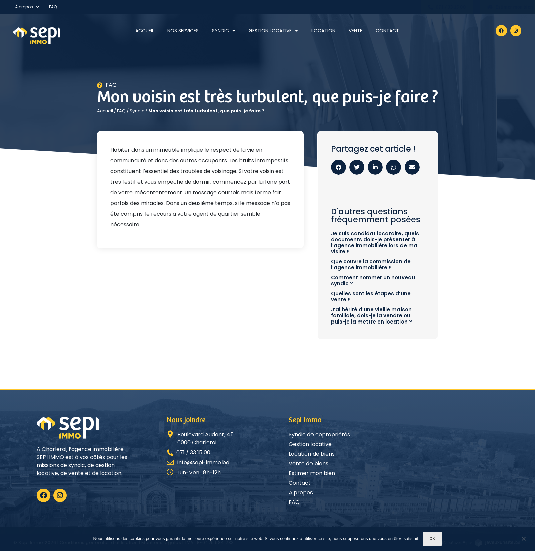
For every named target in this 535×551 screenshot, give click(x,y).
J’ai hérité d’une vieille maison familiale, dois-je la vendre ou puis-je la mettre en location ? (371, 315)
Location (323, 30)
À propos (27, 7)
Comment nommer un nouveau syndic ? (373, 280)
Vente (355, 30)
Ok (432, 538)
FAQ (53, 7)
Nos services (183, 30)
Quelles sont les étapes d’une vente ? (371, 296)
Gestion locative (273, 30)
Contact (387, 30)
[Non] (523, 539)
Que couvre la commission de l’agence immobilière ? (371, 264)
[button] (338, 167)
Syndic (223, 30)
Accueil (144, 30)
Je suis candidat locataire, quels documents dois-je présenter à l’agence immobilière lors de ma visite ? (375, 242)
